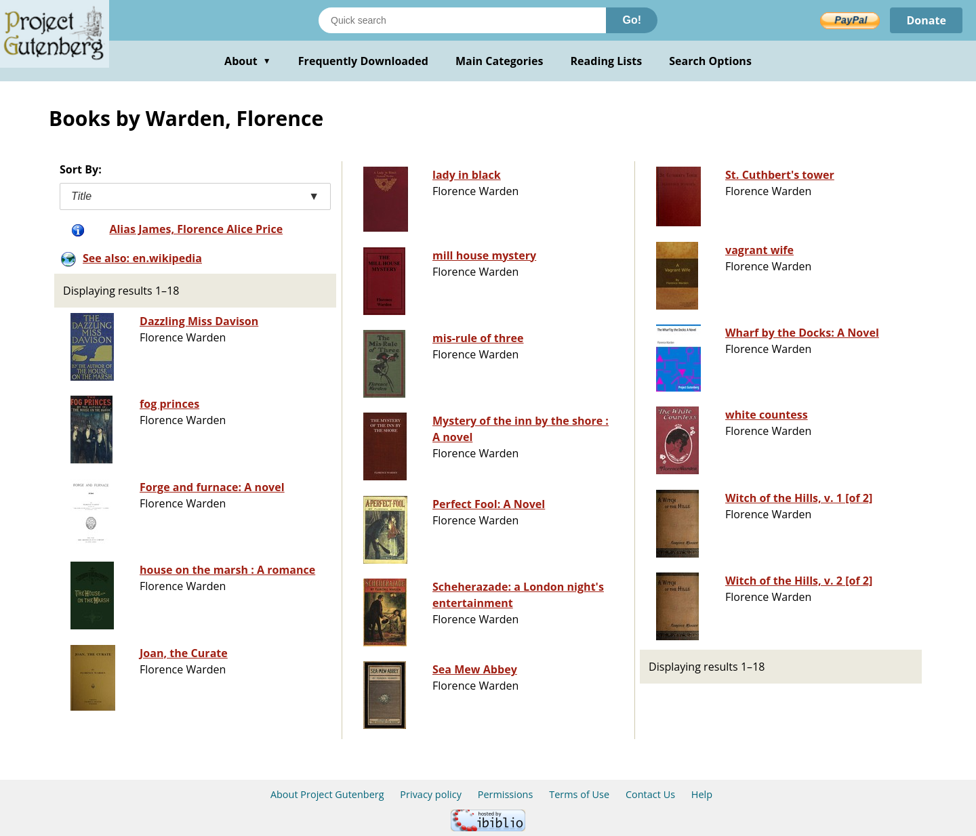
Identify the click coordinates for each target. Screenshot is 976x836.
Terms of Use (579, 794)
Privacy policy (431, 794)
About (247, 61)
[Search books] (462, 20)
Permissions (505, 794)
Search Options (710, 61)
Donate (926, 20)
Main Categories (499, 61)
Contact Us (650, 794)
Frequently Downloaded (363, 61)
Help (701, 794)
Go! (631, 20)
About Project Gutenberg (327, 794)
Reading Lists (607, 61)
